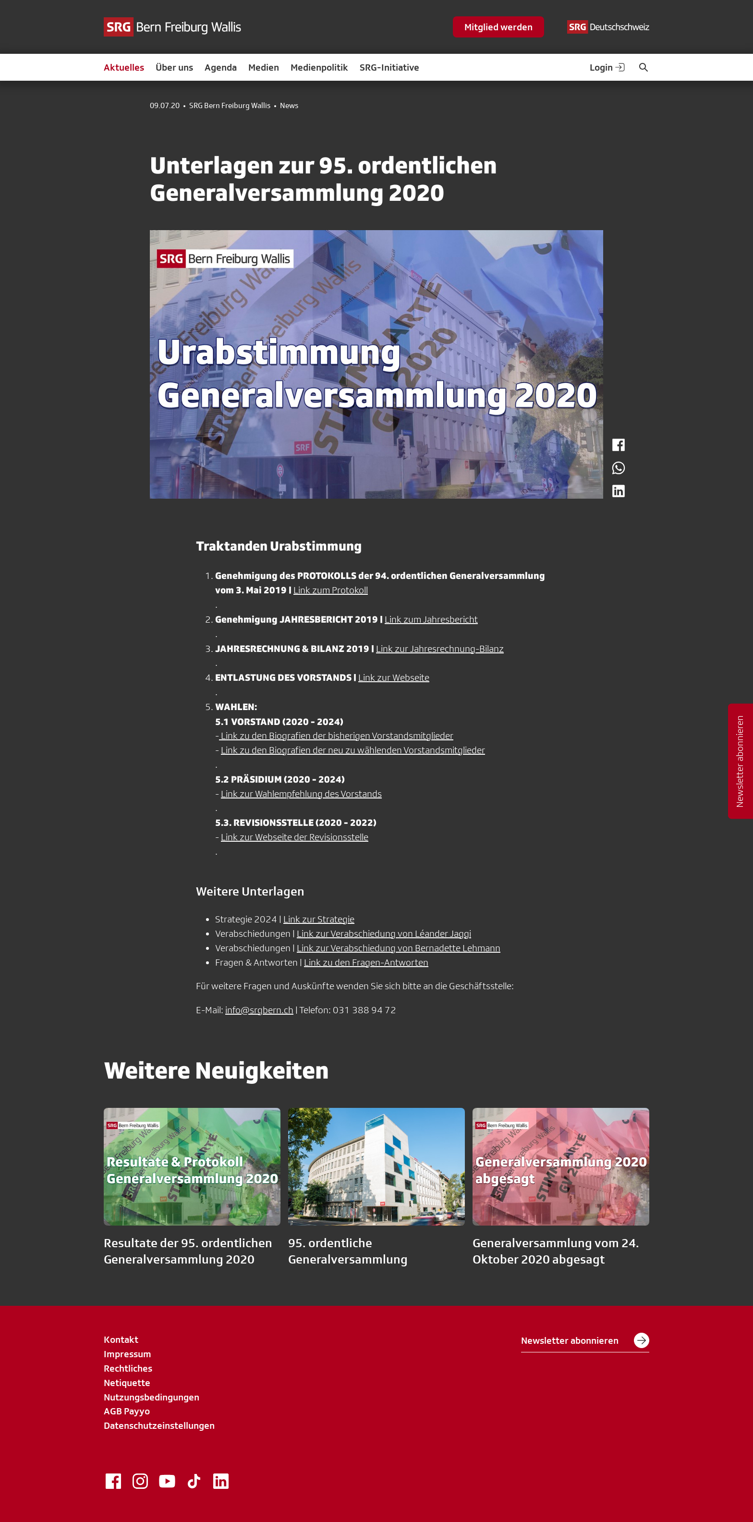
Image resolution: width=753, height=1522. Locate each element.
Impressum (127, 1354)
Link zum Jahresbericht (431, 619)
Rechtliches (128, 1368)
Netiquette (127, 1382)
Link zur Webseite (393, 677)
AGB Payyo (127, 1411)
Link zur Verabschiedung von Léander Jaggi (384, 933)
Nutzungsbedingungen (151, 1397)
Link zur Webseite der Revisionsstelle (294, 837)
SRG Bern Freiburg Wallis (229, 105)
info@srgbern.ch (259, 1010)
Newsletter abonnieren (585, 1340)
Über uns (174, 67)
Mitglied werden (498, 27)
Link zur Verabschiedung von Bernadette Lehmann (398, 948)
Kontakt (121, 1339)
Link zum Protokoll (330, 590)
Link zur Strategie (318, 919)
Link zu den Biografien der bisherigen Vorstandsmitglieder (336, 735)
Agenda (221, 67)
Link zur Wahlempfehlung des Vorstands (301, 793)
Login (608, 67)
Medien (263, 67)
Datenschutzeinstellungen (159, 1425)
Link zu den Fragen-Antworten (366, 962)
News (289, 105)
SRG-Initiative (389, 67)
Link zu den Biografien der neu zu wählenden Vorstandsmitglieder (353, 750)
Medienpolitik (319, 67)
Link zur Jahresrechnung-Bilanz (440, 648)
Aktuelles (124, 67)
